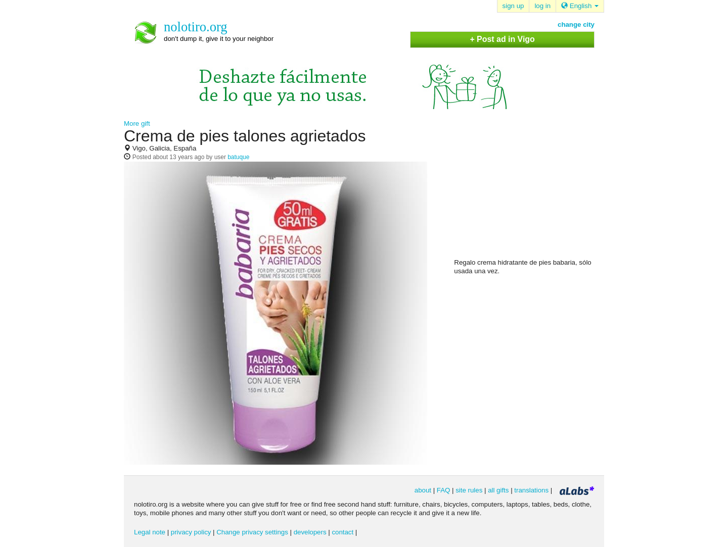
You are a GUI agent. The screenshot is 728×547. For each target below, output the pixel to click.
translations (531, 490)
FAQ (443, 490)
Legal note (149, 532)
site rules (469, 490)
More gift (137, 123)
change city (576, 24)
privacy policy (191, 532)
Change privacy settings (252, 532)
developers (310, 532)
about (423, 490)
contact (342, 532)
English (580, 6)
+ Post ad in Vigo (502, 39)
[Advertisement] (530, 192)
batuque (238, 157)
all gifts (498, 490)
